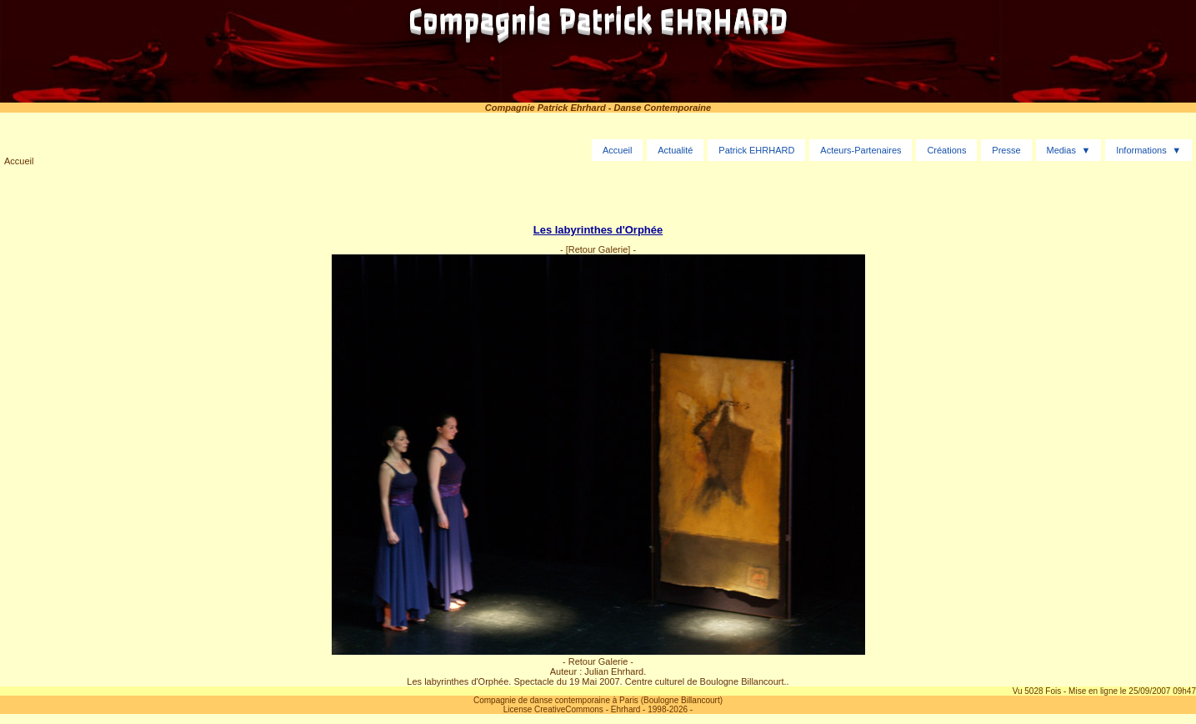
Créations (946, 150)
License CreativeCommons (553, 709)
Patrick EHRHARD (756, 150)
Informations (1141, 150)
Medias (1060, 150)
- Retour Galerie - (598, 661)
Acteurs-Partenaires (860, 150)
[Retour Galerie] (598, 249)
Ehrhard (626, 709)
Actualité (675, 150)
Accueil (18, 161)
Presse (1006, 150)
